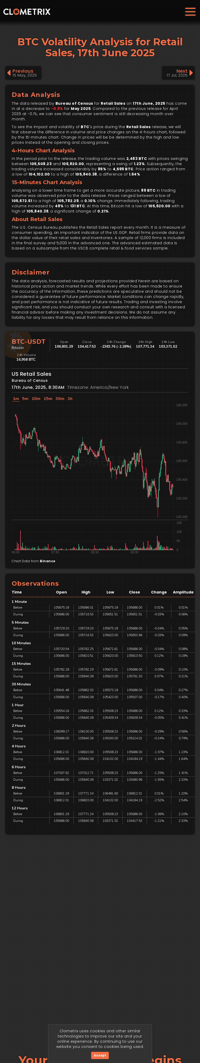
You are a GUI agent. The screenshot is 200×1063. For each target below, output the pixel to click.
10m (36, 399)
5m (25, 399)
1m (16, 399)
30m (59, 399)
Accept (100, 1055)
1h (69, 399)
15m (47, 399)
